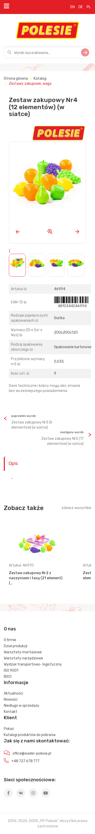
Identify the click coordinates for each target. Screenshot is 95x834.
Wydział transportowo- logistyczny (33, 664)
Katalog (40, 78)
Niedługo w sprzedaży (21, 705)
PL (89, 7)
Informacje (16, 682)
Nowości (10, 699)
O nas (10, 629)
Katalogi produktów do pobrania (29, 735)
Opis (13, 463)
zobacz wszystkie (76, 508)
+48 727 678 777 (25, 761)
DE (81, 7)
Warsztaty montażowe (23, 652)
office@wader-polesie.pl (31, 753)
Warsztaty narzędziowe (23, 658)
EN (72, 7)
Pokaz (9, 729)
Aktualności (13, 693)
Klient (10, 717)
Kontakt (10, 712)
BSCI (7, 676)
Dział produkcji (15, 646)
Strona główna (16, 78)
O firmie (10, 640)
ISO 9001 (11, 670)
